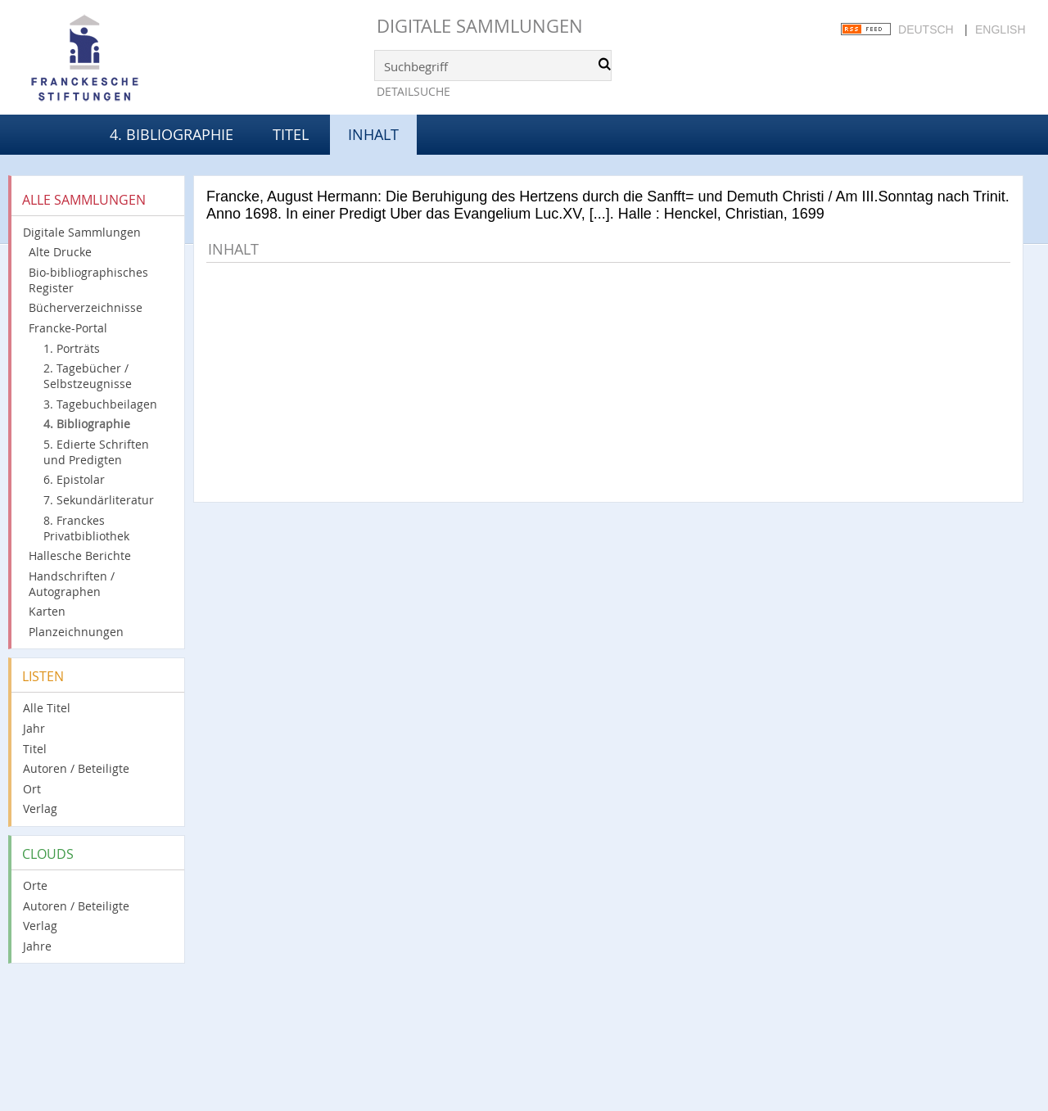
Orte (35, 885)
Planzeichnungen (76, 631)
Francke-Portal (68, 328)
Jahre (37, 946)
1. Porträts (71, 348)
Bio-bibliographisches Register (88, 280)
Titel (291, 134)
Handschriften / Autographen (72, 583)
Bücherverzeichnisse (85, 307)
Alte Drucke (60, 252)
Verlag (40, 808)
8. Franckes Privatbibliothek (86, 528)
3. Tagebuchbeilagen (100, 404)
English (1000, 29)
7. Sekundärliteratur (98, 500)
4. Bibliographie (171, 134)
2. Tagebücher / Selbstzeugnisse (87, 375)
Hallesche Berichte (80, 555)
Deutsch (926, 29)
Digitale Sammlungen (480, 26)
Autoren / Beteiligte (76, 768)
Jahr (34, 728)
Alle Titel (46, 708)
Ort (32, 789)
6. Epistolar (74, 479)
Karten (47, 611)
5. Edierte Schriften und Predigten (96, 451)
